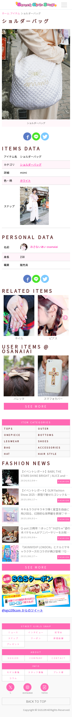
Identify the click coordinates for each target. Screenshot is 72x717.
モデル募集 (13, 672)
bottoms (46, 434)
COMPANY (36, 658)
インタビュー (36, 632)
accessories (49, 447)
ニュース (13, 632)
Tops (8, 428)
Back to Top (36, 701)
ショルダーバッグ (30, 164)
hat (7, 453)
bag (7, 447)
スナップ (13, 638)
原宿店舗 (59, 638)
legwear (11, 441)
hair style (47, 453)
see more (36, 406)
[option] (36, 78)
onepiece (12, 434)
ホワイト (25, 180)
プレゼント (13, 644)
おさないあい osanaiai (39, 247)
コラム (13, 678)
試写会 (58, 632)
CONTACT (59, 658)
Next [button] (65, 318)
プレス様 (59, 672)
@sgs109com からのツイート (22, 610)
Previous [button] (7, 318)
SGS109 (13, 658)
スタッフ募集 (36, 672)
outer (43, 428)
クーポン (36, 638)
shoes (43, 441)
